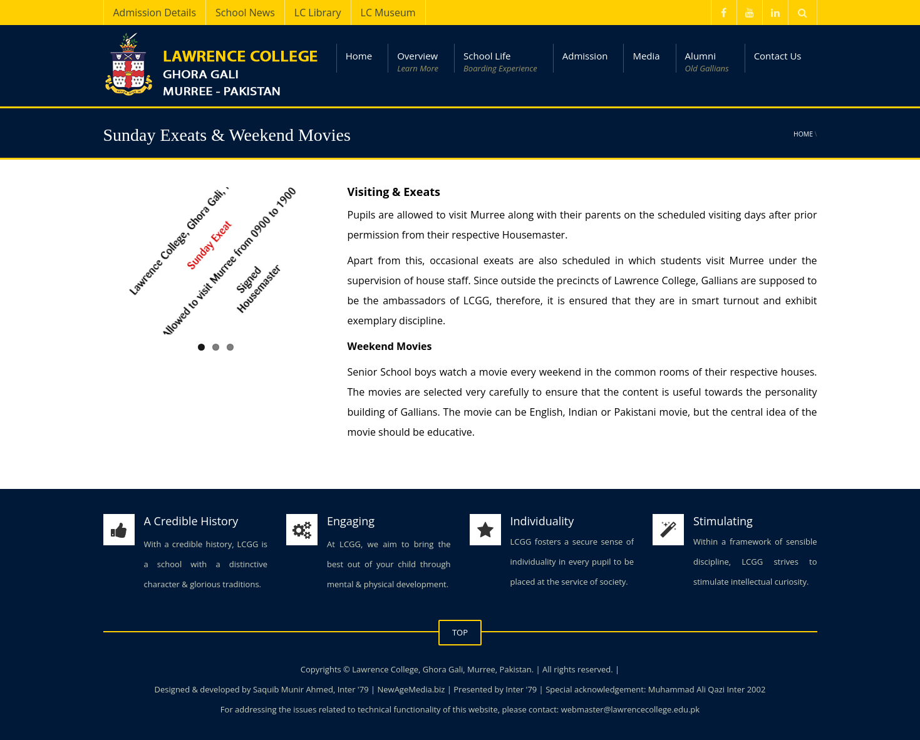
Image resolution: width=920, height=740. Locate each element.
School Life (500, 62)
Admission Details (155, 12)
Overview (417, 62)
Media (646, 55)
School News (245, 12)
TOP (460, 632)
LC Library (317, 12)
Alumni (707, 62)
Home (359, 55)
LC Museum (388, 12)
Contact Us (778, 55)
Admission (585, 55)
